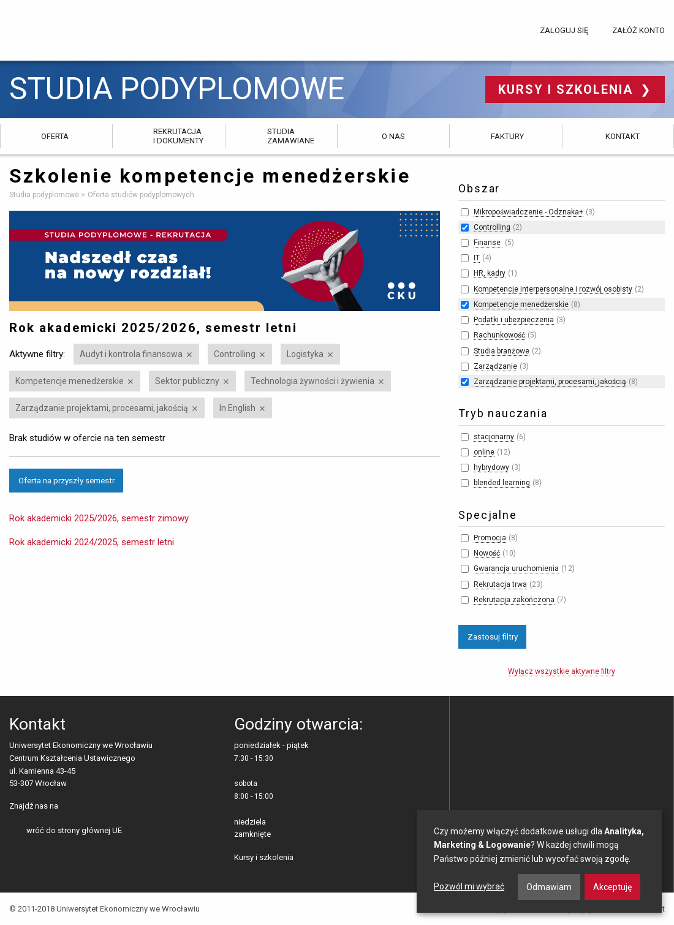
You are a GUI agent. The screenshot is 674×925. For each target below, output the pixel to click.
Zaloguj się (564, 30)
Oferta (55, 136)
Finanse (488, 242)
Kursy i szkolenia (567, 89)
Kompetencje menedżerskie (69, 381)
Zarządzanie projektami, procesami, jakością (101, 408)
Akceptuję (612, 887)
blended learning (502, 482)
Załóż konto (638, 30)
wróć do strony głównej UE (74, 830)
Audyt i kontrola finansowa (131, 354)
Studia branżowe (501, 351)
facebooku (70, 806)
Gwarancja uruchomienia (516, 568)
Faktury (507, 136)
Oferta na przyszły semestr (66, 480)
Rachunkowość (499, 335)
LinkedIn (89, 806)
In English (237, 408)
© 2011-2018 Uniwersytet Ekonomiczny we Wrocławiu (104, 908)
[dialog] (539, 861)
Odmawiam (549, 887)
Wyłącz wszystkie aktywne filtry (561, 671)
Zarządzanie (495, 366)
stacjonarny (494, 436)
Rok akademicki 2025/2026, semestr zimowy (99, 518)
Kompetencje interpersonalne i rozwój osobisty (553, 289)
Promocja (490, 538)
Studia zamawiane (290, 136)
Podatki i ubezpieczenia (514, 319)
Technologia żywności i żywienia (312, 381)
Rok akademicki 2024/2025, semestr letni (91, 542)
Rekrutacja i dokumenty (178, 136)
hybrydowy (491, 467)
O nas (393, 136)
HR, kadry (489, 273)
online (484, 452)
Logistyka (305, 354)
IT (477, 258)
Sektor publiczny (187, 381)
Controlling (235, 354)
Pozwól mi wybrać (469, 886)
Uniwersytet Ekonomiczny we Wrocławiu (70, 28)
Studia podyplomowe (176, 89)
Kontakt (622, 136)
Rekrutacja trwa (500, 584)
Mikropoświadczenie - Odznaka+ (528, 212)
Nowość (487, 553)
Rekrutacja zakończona (514, 599)
